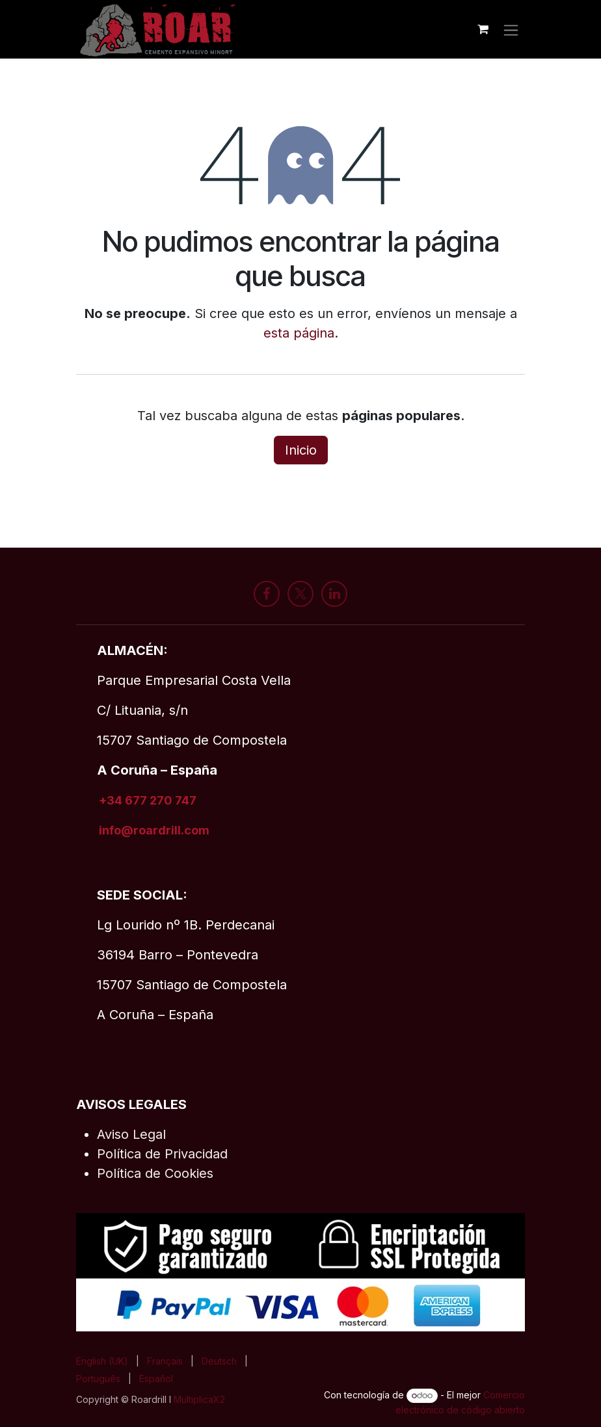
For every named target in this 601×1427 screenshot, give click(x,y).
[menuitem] (102, 1361)
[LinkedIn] (334, 594)
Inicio (301, 450)
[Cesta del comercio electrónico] (482, 29)
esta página (298, 333)
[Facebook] (267, 594)
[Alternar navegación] (511, 29)
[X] (300, 594)
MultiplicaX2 (201, 1399)
